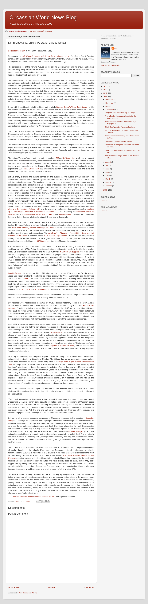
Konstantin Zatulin (42, 289)
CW (115, 48)
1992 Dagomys (42, 241)
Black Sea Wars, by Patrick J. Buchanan (120, 127)
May (107, 172)
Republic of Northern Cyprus (62, 346)
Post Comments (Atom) (27, 593)
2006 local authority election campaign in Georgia (34, 228)
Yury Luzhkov (26, 289)
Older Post (88, 587)
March (108, 179)
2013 (105, 86)
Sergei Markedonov (16, 51)
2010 (105, 93)
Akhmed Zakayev (76, 431)
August (108, 162)
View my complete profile (110, 65)
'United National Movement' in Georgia (38, 214)
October (108, 106)
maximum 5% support (69, 252)
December (109, 99)
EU (57, 158)
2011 (105, 90)
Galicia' (25, 278)
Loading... (104, 200)
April (107, 175)
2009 (105, 96)
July (107, 165)
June (107, 169)
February (109, 182)
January (108, 186)
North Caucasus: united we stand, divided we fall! (34, 497)
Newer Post (14, 587)
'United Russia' (65, 214)
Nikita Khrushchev (30, 169)
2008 (105, 190)
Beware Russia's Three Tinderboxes (72, 107)
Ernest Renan (57, 332)
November (109, 103)
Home (51, 587)
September (109, 110)
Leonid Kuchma (15, 273)
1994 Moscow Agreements (55, 236)
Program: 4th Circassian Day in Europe (120, 113)
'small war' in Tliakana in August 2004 (64, 233)
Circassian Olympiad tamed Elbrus (118, 141)
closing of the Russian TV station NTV (24, 209)
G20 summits (68, 158)
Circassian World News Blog (43, 17)
